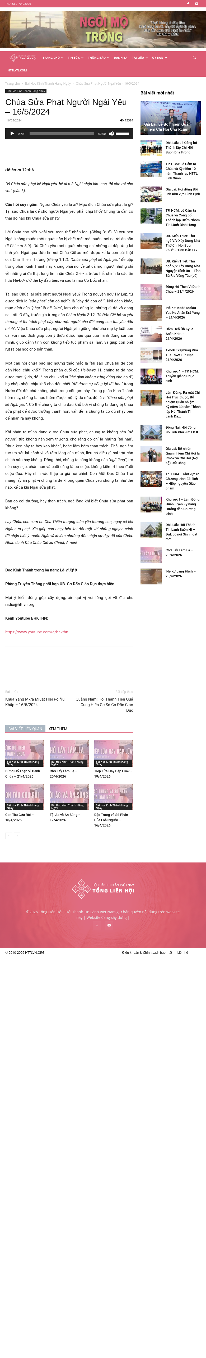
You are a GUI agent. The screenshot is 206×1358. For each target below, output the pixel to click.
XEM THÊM (85, 716)
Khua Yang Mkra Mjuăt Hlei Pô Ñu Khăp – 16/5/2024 (62, 689)
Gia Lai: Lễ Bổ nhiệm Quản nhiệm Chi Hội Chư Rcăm (32, 877)
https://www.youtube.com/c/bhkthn (64, 619)
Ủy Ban (159, 58)
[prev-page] (36, 823)
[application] (97, 121)
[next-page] (44, 823)
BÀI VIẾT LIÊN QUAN (53, 716)
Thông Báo (99, 58)
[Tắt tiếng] (139, 121)
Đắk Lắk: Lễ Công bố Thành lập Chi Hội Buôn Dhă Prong (46, 898)
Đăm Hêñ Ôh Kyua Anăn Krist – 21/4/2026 (44, 1084)
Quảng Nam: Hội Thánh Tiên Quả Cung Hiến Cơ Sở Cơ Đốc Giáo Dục (132, 692)
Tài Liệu (140, 58)
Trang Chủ (53, 58)
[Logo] (22, 57)
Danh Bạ (120, 58)
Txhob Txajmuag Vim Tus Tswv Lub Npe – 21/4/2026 (46, 1105)
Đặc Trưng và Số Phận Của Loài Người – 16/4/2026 (139, 807)
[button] (194, 57)
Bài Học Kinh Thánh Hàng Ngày (54, 78)
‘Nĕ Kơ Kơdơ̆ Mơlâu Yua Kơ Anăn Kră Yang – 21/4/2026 (47, 1063)
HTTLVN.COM (17, 70)
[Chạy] (40, 121)
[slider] (89, 121)
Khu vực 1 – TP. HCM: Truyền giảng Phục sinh (47, 1126)
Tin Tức (76, 58)
